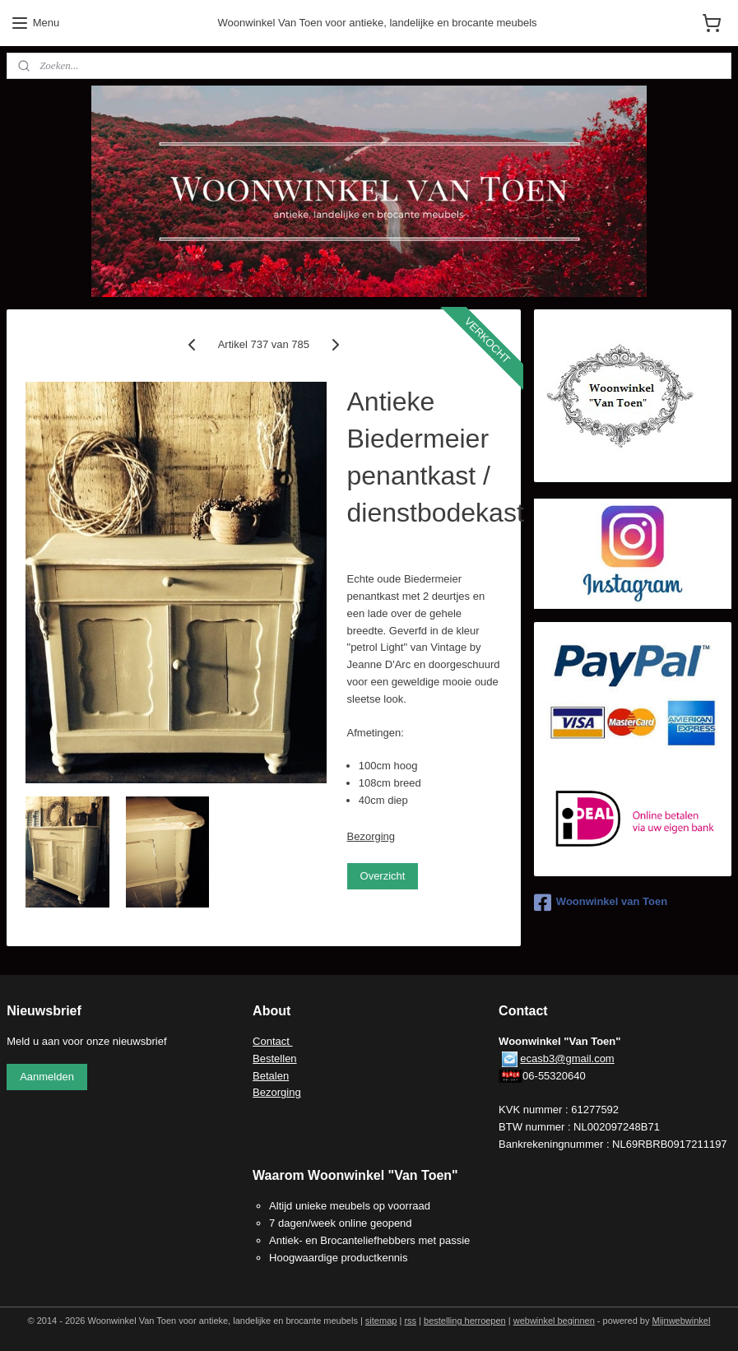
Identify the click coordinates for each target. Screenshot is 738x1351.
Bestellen (274, 1058)
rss (410, 1320)
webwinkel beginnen (554, 1320)
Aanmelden (47, 1076)
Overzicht (383, 876)
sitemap (381, 1320)
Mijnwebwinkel (681, 1320)
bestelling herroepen (465, 1320)
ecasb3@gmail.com (567, 1058)
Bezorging (371, 836)
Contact (272, 1041)
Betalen (271, 1076)
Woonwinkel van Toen (600, 902)
